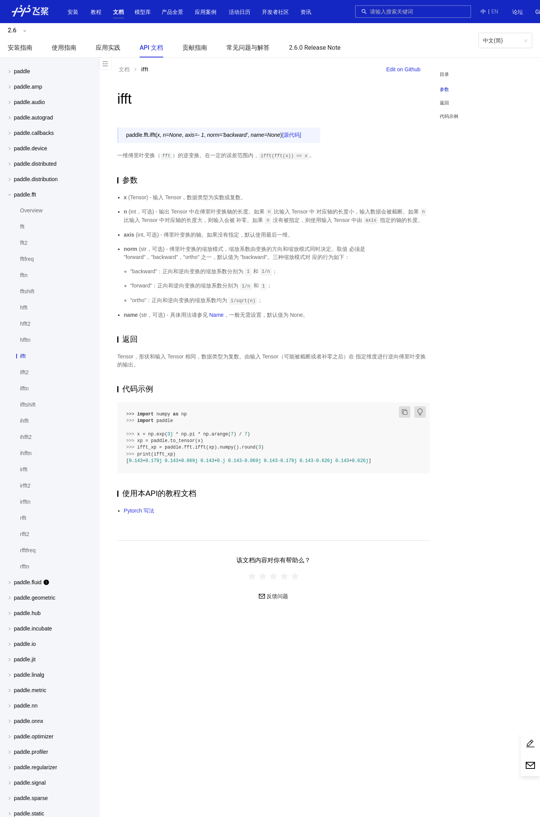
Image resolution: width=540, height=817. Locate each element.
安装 (73, 12)
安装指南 (20, 47)
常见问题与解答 (248, 47)
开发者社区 (275, 12)
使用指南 (64, 47)
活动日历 (239, 12)
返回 (444, 103)
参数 (444, 89)
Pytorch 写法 (139, 511)
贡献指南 (194, 47)
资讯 (305, 12)
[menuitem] (517, 12)
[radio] (252, 576)
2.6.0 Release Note (315, 47)
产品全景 (172, 12)
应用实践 (108, 47)
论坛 (517, 12)
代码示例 (449, 116)
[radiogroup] (273, 576)
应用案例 (205, 12)
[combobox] (418, 11)
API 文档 (151, 47)
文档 (118, 12)
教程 (96, 12)
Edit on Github (403, 69)
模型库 (143, 12)
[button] (118, 12)
